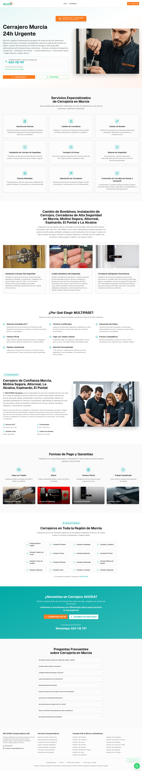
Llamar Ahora (19, 77)
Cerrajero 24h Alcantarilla (113, 747)
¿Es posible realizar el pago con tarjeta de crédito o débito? (71, 660)
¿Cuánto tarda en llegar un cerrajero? (71, 666)
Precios (61, 762)
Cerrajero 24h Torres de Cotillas (115, 745)
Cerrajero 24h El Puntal (79, 745)
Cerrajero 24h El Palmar (79, 737)
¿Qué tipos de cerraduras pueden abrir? (71, 698)
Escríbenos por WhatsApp (14, 69)
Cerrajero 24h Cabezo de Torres (115, 739)
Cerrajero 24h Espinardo (113, 742)
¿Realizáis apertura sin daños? (71, 685)
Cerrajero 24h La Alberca (79, 739)
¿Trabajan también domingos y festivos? (71, 672)
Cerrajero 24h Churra (78, 742)
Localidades (73, 3)
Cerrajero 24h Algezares (79, 755)
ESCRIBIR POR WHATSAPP (84, 617)
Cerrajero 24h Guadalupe (113, 737)
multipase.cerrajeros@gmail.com (13, 748)
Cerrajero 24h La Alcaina (113, 752)
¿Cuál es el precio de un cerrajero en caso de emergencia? (71, 691)
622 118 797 (133, 3)
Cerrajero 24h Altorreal (79, 747)
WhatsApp (52, 77)
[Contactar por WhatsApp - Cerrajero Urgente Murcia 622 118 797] (137, 766)
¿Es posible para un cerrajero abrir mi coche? (71, 704)
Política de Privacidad (73, 762)
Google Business (51, 762)
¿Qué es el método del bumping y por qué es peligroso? (71, 710)
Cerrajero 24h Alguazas (113, 750)
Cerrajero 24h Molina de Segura (81, 750)
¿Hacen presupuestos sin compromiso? (71, 679)
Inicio (65, 3)
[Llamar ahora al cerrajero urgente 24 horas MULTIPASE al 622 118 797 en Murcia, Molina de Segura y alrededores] (71, 18)
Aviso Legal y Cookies (89, 762)
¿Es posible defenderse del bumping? (71, 717)
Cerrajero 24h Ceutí (78, 752)
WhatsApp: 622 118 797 (71, 628)
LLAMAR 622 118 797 (55, 617)
